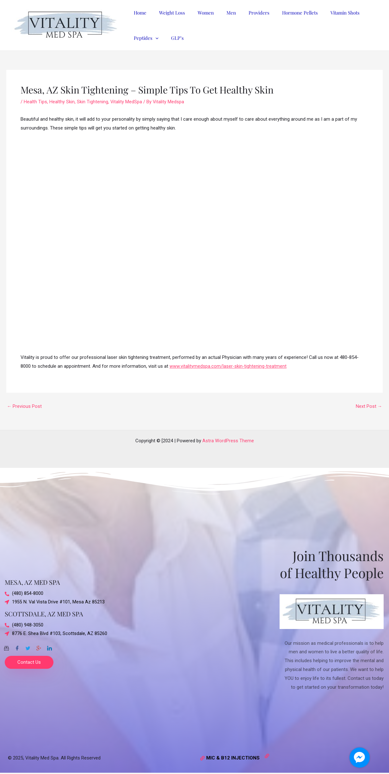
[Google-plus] (38, 646)
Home (138, 12)
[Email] (6, 646)
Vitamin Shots (324, 12)
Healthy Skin (62, 102)
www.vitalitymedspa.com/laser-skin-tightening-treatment (228, 366)
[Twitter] (28, 646)
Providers (244, 12)
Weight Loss (167, 12)
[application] (370, 12)
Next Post (368, 406)
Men (220, 12)
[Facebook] (17, 646)
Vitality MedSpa (126, 102)
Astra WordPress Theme (228, 441)
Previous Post (24, 406)
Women (198, 12)
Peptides (361, 12)
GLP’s (138, 38)
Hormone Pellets (282, 12)
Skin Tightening (92, 102)
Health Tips (35, 102)
